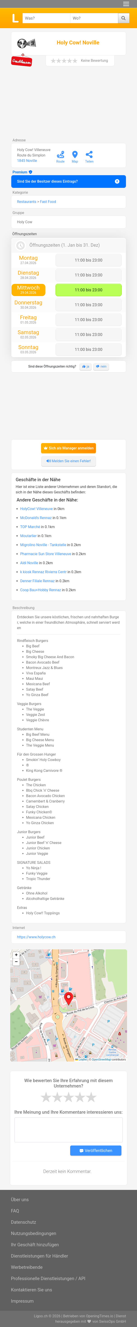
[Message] (68, 1130)
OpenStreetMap (101, 1059)
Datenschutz (23, 1222)
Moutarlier (28, 536)
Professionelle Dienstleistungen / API (48, 1278)
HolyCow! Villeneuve (36, 509)
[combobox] (47, 18)
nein (101, 366)
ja (85, 366)
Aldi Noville (29, 563)
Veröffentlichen (95, 1150)
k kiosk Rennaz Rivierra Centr (43, 572)
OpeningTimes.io (99, 1316)
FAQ (15, 1211)
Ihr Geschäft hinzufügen (35, 1244)
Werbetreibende (27, 1267)
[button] (68, 999)
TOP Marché (30, 527)
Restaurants (27, 202)
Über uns (20, 1199)
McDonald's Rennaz (36, 518)
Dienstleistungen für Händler (39, 1256)
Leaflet (81, 1059)
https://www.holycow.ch (36, 937)
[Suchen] (124, 18)
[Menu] (126, 4)
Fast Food (48, 202)
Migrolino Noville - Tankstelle (43, 545)
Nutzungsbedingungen (33, 1233)
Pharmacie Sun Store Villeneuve (45, 554)
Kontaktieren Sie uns (31, 1290)
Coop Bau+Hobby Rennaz (40, 590)
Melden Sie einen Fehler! (68, 461)
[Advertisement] (68, 104)
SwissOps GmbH (112, 1321)
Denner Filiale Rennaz (37, 581)
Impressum (22, 1301)
